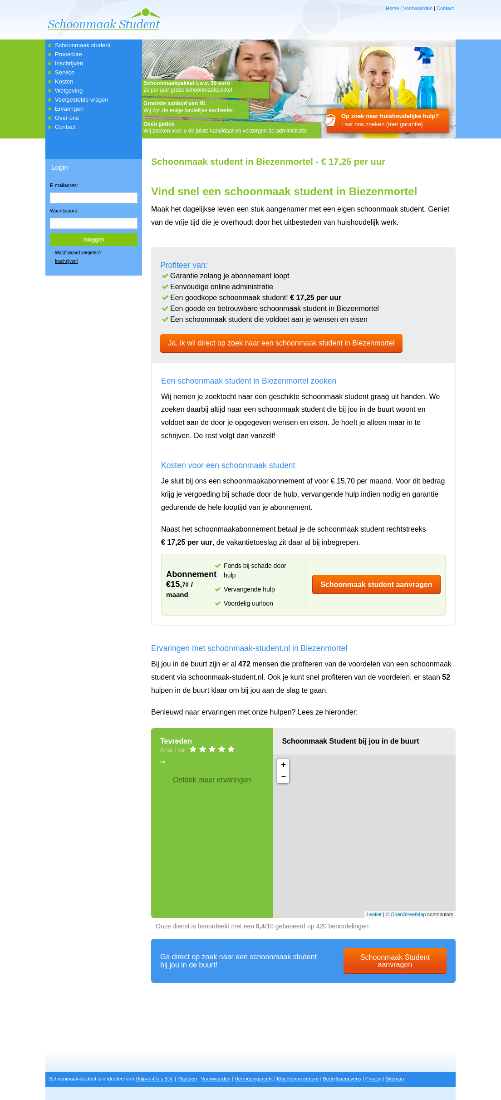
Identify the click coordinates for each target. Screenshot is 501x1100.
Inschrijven (69, 63)
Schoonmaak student (82, 45)
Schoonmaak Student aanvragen (395, 960)
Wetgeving (69, 90)
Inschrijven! (66, 261)
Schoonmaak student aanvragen (376, 584)
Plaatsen (187, 1078)
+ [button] (283, 765)
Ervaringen (69, 108)
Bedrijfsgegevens (342, 1078)
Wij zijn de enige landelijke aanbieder (188, 106)
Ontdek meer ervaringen (212, 780)
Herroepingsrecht (254, 1078)
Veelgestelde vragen (81, 99)
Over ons (67, 117)
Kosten (64, 81)
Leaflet (374, 914)
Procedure (68, 54)
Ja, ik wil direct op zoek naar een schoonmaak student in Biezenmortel (281, 343)
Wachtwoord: (66, 210)
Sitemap (395, 1078)
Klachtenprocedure (298, 1078)
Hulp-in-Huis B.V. (154, 1078)
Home (392, 8)
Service (64, 72)
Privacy (373, 1078)
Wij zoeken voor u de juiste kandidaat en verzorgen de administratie (225, 127)
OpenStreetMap (408, 914)
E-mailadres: (65, 185)
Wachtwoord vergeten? (78, 252)
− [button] (283, 777)
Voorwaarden (417, 8)
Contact (445, 8)
